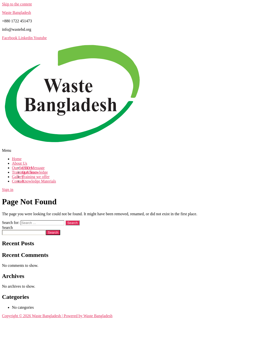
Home (17, 159)
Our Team (30, 172)
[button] (126, 150)
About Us (19, 163)
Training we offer (36, 177)
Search (7, 227)
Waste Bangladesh (16, 12)
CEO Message (33, 168)
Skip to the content (17, 4)
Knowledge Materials (39, 181)
